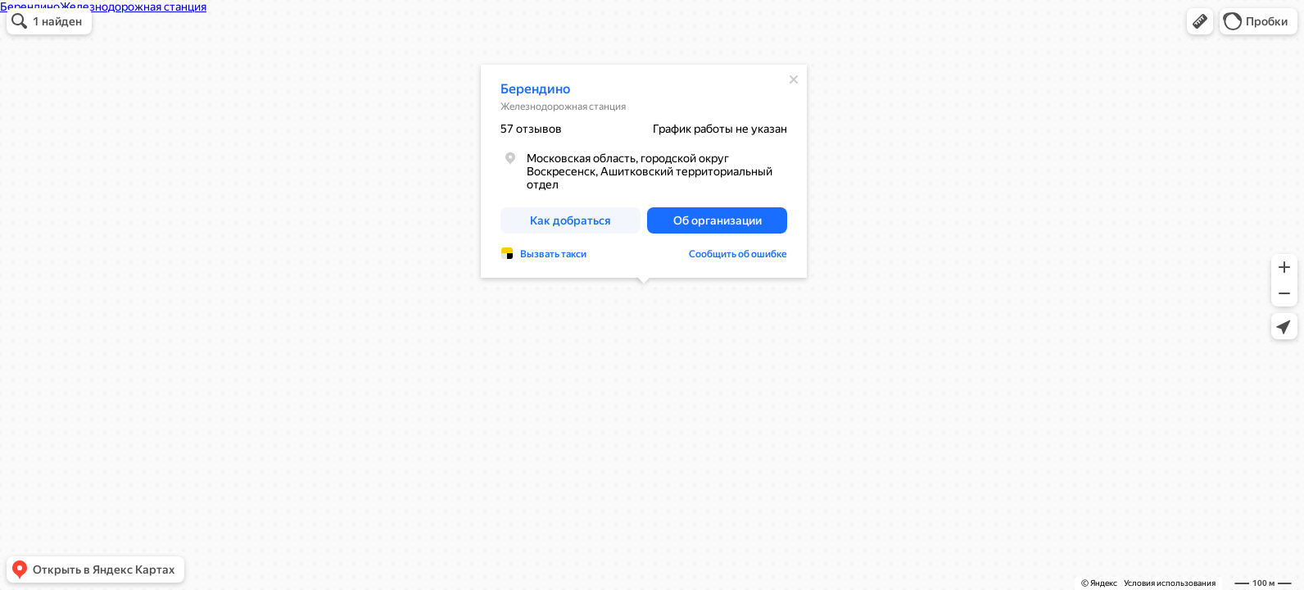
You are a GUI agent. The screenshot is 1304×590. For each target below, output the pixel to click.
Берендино (535, 89)
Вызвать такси (553, 254)
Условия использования (1170, 583)
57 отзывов (531, 128)
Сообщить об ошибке (738, 254)
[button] (1200, 21)
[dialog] (644, 171)
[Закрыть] (793, 79)
